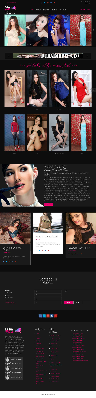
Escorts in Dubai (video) (47, 236)
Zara (14, 153)
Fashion (5, 252)
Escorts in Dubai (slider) (79, 247)
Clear (78, 302)
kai (37, 109)
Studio (70, 250)
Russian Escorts (47, 358)
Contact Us (63, 10)
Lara (14, 109)
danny (59, 109)
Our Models (46, 10)
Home (31, 10)
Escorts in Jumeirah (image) (12, 248)
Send (68, 302)
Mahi (36, 153)
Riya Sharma (59, 153)
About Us (38, 10)
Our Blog (54, 10)
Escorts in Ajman (48, 358)
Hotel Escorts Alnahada (80, 344)
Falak (81, 109)
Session (9, 252)
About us (48, 204)
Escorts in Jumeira (48, 356)
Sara (81, 153)
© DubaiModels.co (49, 394)
